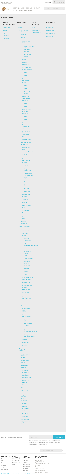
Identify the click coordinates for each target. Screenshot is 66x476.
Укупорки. (25, 416)
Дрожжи (26, 268)
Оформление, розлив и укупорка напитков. (25, 397)
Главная (19, 27)
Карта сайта (50, 36)
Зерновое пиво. (25, 234)
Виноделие (24, 302)
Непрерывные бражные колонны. (26, 111)
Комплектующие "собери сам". (26, 143)
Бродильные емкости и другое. (26, 310)
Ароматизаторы (25, 387)
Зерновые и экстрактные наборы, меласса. (28, 323)
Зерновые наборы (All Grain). (27, 263)
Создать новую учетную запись (36, 31)
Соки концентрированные (30, 330)
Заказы (25, 462)
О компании (50, 27)
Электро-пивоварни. (27, 239)
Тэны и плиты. (24, 217)
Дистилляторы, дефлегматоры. (27, 68)
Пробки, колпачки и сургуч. (25, 408)
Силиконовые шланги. (25, 361)
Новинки (3, 463)
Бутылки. (25, 403)
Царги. (26, 166)
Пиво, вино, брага (33, 8)
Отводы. (26, 185)
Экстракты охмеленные (26, 293)
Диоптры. (27, 182)
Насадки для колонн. (26, 195)
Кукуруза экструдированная (29, 335)
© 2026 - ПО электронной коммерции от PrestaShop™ (18, 474)
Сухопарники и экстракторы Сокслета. (26, 125)
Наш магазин (50, 30)
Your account (26, 457)
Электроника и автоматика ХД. (26, 133)
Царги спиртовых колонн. (25, 80)
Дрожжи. (25, 339)
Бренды (5, 30)
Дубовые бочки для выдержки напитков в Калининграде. (26, 374)
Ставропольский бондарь (9, 34)
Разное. (24, 202)
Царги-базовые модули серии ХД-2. (25, 61)
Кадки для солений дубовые (25, 382)
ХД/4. (25, 76)
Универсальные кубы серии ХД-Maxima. (29, 48)
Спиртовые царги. (25, 155)
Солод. (26, 274)
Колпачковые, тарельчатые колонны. (26, 98)
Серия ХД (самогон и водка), (24, 35)
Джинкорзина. (26, 139)
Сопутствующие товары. (22, 10)
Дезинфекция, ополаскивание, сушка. (25, 421)
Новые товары (7, 27)
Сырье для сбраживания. (26, 315)
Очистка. (25, 346)
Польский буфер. (27, 92)
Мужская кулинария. (24, 222)
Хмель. (26, 271)
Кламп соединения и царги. (26, 160)
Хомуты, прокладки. (27, 169)
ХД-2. (25, 72)
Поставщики (6, 38)
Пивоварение (25, 230)
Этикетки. (25, 413)
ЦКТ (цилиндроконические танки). (31, 245)
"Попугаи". (25, 199)
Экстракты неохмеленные (26, 297)
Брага (22, 305)
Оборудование (18, 8)
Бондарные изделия (24, 366)
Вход (33, 27)
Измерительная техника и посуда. (25, 355)
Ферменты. (25, 342)
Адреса (25, 460)
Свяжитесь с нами (51, 33)
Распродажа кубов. (28, 55)
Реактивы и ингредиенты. (25, 391)
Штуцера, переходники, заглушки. (28, 189)
